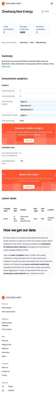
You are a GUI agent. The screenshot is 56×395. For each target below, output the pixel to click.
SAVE (45, 11)
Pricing (4, 375)
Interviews (5, 352)
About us (5, 367)
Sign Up (29, 141)
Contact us (5, 371)
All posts (5, 341)
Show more (6, 66)
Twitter (7, 386)
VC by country (7, 329)
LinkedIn (8, 390)
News (4, 356)
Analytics (5, 348)
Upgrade (29, 187)
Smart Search (6, 308)
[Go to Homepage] (11, 3)
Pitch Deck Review (8, 312)
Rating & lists (6, 345)
